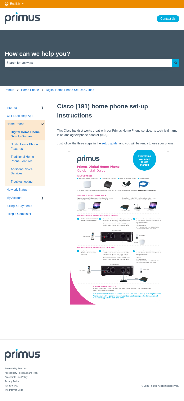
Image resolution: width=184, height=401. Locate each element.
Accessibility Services (16, 368)
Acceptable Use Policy (16, 377)
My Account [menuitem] (14, 197)
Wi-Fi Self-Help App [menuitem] (20, 115)
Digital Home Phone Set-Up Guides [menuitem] (25, 134)
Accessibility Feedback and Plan (21, 373)
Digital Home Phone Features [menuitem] (24, 146)
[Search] (175, 62)
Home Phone (30, 90)
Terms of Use (11, 385)
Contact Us (168, 18)
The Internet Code (14, 390)
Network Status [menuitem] (17, 189)
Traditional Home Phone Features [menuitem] (22, 159)
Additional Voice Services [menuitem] (22, 171)
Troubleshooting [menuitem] (22, 181)
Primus (9, 90)
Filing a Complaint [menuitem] (19, 213)
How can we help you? (37, 53)
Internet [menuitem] (12, 107)
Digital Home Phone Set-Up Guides (70, 90)
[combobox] (88, 62)
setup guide (110, 143)
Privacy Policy (12, 381)
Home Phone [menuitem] (15, 124)
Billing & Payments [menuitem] (19, 205)
